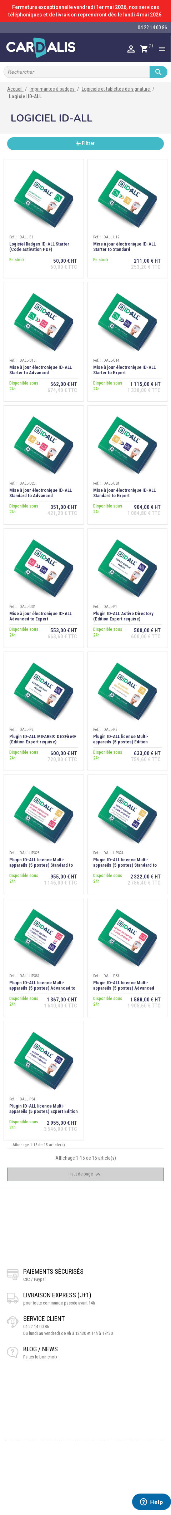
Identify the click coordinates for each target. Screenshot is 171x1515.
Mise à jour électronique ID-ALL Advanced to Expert (40, 616)
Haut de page (85, 1174)
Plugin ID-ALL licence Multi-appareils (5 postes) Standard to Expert (125, 865)
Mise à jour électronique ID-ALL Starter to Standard (124, 246)
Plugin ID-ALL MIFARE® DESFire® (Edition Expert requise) (42, 739)
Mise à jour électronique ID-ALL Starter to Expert (124, 370)
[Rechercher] (85, 72)
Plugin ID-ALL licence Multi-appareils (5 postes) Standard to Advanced (41, 865)
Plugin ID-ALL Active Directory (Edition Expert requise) (123, 616)
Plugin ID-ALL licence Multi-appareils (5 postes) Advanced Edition (123, 988)
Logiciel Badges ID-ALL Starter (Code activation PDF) (39, 246)
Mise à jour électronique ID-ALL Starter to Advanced (40, 370)
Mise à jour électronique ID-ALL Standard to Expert (124, 492)
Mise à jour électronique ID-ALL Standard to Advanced (40, 492)
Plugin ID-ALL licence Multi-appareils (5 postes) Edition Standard (120, 742)
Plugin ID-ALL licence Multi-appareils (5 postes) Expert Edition (43, 1108)
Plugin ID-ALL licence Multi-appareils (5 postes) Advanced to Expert (42, 988)
